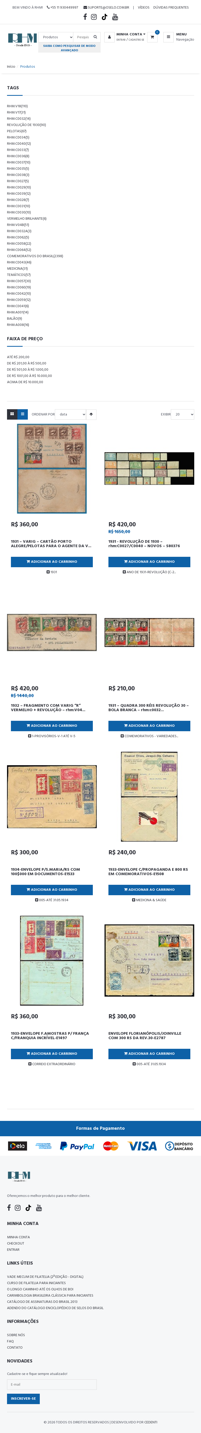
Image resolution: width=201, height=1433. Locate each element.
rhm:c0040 (19, 144)
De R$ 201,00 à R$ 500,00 (26, 364)
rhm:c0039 (19, 194)
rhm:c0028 (18, 200)
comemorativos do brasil (35, 256)
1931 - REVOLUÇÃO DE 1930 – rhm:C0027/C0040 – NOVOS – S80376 (144, 544)
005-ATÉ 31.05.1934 (51, 900)
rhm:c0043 (19, 263)
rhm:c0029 (19, 188)
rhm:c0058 (19, 244)
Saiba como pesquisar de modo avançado (69, 48)
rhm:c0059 (19, 300)
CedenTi (150, 1422)
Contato (15, 1348)
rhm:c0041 (18, 306)
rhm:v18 (17, 106)
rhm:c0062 (18, 238)
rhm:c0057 (19, 281)
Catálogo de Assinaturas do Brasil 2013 (42, 1302)
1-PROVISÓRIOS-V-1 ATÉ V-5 (51, 736)
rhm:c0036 (18, 156)
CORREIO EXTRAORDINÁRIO (51, 1064)
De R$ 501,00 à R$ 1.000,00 (27, 370)
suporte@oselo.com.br (106, 8)
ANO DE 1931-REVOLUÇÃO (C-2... (149, 572)
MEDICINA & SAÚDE (149, 900)
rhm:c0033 (18, 150)
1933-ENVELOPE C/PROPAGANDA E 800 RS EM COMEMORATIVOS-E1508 (148, 872)
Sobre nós (16, 1335)
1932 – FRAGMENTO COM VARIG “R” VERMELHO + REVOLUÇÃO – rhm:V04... (48, 708)
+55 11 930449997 (62, 8)
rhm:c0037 (18, 163)
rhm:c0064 (19, 250)
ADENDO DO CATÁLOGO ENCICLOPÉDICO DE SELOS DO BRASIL (55, 1308)
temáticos (19, 275)
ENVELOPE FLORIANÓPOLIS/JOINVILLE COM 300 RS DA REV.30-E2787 (144, 1036)
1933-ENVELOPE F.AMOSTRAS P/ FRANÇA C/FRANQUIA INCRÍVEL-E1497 (50, 1036)
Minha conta (18, 1237)
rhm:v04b (18, 225)
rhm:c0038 (18, 175)
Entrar (121, 40)
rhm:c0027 (18, 181)
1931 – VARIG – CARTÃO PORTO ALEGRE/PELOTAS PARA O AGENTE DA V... (51, 544)
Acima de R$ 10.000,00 (25, 382)
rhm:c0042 (19, 294)
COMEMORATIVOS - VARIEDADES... (149, 736)
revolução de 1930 (26, 125)
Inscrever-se (23, 1399)
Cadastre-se (136, 40)
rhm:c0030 (19, 213)
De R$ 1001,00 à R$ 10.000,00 (29, 376)
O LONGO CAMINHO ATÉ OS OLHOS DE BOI (40, 1289)
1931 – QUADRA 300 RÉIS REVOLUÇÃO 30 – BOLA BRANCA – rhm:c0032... (148, 708)
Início (11, 67)
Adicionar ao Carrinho (52, 562)
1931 (52, 572)
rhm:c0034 (18, 138)
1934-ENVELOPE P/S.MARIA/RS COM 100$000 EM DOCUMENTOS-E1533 (45, 872)
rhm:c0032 (19, 119)
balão (14, 319)
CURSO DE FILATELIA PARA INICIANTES (36, 1283)
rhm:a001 (18, 312)
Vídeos (144, 8)
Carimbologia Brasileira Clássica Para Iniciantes (50, 1296)
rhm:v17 (16, 113)
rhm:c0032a (19, 231)
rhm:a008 (18, 325)
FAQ (10, 1341)
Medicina (17, 269)
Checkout (15, 1244)
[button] (123, 34)
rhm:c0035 (18, 169)
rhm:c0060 (19, 288)
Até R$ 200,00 (18, 357)
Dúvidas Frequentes (171, 8)
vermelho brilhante (27, 219)
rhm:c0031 (18, 206)
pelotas (17, 131)
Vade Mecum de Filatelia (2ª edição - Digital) (45, 1277)
